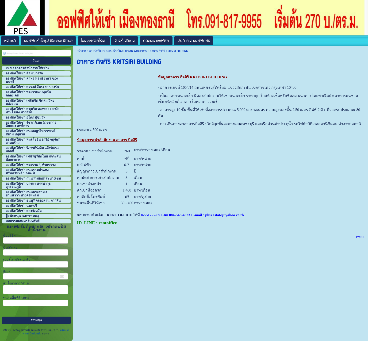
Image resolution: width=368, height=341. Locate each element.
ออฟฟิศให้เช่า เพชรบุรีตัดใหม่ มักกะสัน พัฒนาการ (118, 51)
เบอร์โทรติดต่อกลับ (16, 259)
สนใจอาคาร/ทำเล (16, 283)
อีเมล (6, 271)
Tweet (360, 237)
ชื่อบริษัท (9, 235)
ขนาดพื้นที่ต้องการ (16, 298)
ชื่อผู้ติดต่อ (10, 247)
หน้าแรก (81, 51)
